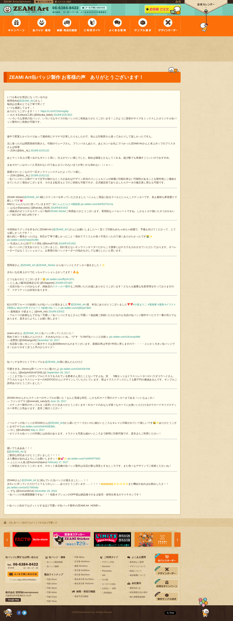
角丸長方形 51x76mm (84, 579)
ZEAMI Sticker (58, 211)
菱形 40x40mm (81, 566)
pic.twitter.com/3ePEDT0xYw (97, 204)
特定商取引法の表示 (139, 592)
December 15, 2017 (48, 340)
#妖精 (44, 307)
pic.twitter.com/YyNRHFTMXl (84, 458)
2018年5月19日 (67, 243)
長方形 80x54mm (82, 575)
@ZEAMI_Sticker (45, 265)
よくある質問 (139, 557)
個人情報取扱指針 (138, 597)
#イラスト (170, 304)
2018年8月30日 (59, 207)
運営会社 (134, 588)
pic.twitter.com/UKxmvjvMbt (124, 336)
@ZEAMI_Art (26, 100)
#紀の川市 (22, 307)
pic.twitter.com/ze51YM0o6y (22, 487)
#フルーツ (34, 307)
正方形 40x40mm (82, 561)
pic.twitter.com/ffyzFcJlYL (60, 279)
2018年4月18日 (64, 282)
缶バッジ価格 (53, 566)
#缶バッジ (54, 307)
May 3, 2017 (38, 429)
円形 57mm (52, 597)
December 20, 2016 (46, 490)
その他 (105, 579)
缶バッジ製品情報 (55, 562)
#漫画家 (152, 304)
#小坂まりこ (140, 304)
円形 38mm (52, 588)
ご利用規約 (107, 593)
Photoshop (107, 571)
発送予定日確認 (81, 596)
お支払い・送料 (109, 588)
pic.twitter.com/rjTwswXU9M (22, 239)
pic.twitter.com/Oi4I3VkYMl (75, 368)
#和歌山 (11, 307)
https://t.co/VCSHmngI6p (54, 111)
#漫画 (161, 304)
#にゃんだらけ (62, 204)
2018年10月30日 (63, 114)
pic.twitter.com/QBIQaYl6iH (76, 307)
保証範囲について (138, 575)
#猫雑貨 (75, 204)
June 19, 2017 (58, 401)
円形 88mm (79, 557)
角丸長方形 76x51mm (84, 583)
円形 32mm (52, 584)
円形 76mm (52, 601)
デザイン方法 (108, 562)
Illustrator (106, 566)
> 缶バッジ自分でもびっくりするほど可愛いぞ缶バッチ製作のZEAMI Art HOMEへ (54, 505)
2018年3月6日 (56, 311)
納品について (136, 571)
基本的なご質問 (137, 562)
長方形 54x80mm (82, 570)
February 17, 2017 (58, 462)
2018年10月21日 (40, 150)
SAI (103, 575)
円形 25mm (52, 579)
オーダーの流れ (109, 584)
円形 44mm (52, 592)
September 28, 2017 (58, 372)
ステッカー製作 (61, 286)
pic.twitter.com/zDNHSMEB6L (38, 426)
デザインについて (138, 566)
